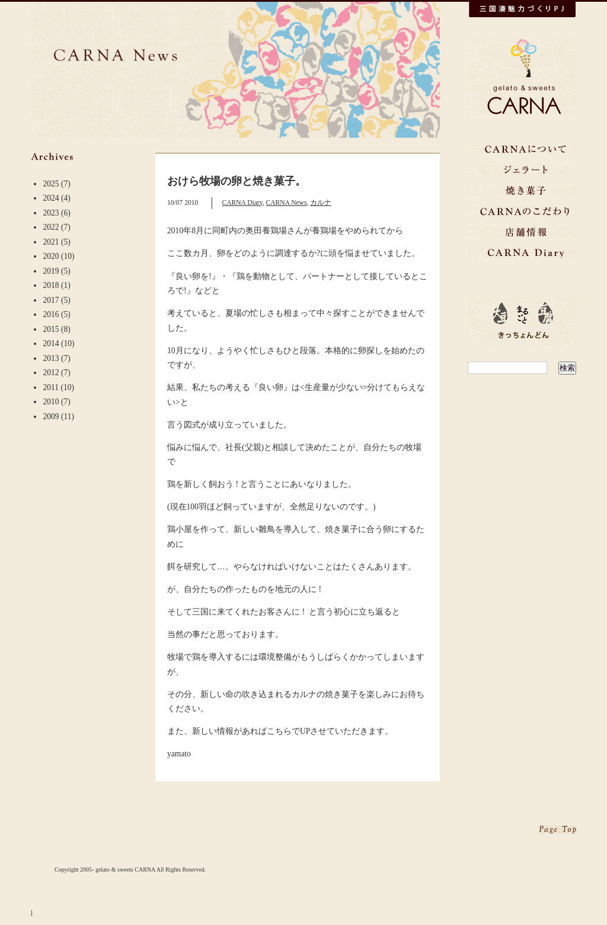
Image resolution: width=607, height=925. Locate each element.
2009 (51, 416)
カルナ (320, 203)
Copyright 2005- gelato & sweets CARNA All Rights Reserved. (130, 869)
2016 (51, 314)
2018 (51, 285)
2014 (51, 343)
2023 (51, 212)
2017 (51, 300)
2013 (51, 358)
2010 (51, 401)
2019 (51, 271)
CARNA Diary (242, 203)
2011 (51, 387)
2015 (51, 329)
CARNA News (286, 203)
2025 (51, 183)
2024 (51, 198)
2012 (51, 372)
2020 (51, 256)
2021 (51, 241)
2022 (51, 227)
